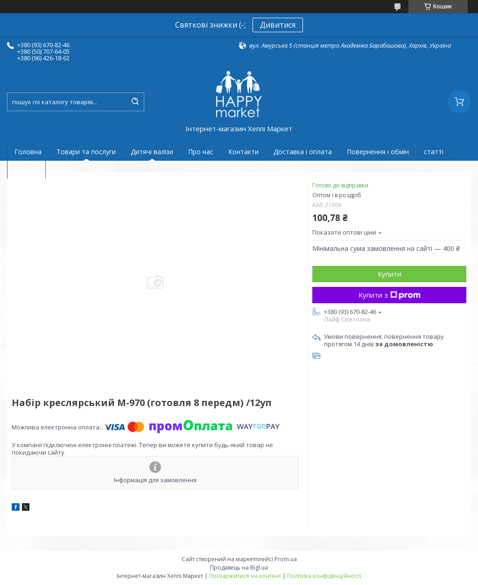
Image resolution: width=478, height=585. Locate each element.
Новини (26, 169)
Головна (28, 151)
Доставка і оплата (303, 151)
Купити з (389, 295)
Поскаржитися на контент (245, 576)
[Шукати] (135, 102)
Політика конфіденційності (324, 576)
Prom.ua (285, 559)
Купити (389, 273)
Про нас (200, 151)
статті (433, 151)
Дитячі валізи (152, 151)
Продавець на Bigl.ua (239, 567)
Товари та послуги (86, 151)
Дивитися (277, 25)
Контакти (243, 151)
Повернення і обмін (378, 151)
